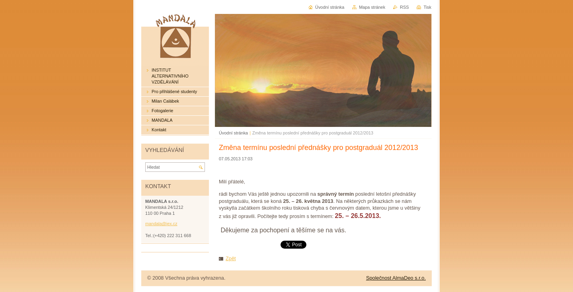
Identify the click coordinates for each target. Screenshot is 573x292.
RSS (404, 7)
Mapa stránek (372, 7)
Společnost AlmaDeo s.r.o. (396, 278)
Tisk (427, 7)
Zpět (231, 258)
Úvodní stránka (233, 132)
